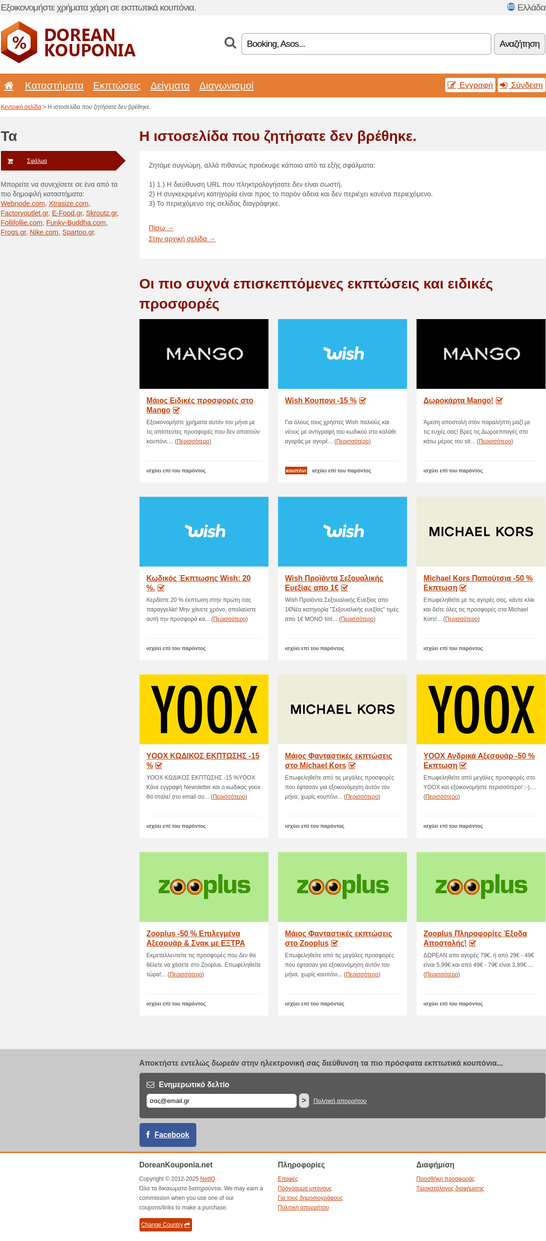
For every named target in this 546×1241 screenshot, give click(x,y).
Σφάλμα (24, 161)
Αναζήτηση (520, 44)
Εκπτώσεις (117, 85)
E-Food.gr (67, 213)
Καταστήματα (54, 85)
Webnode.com (23, 203)
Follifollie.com (22, 222)
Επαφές (288, 1179)
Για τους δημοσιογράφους (310, 1198)
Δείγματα (170, 85)
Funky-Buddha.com (76, 222)
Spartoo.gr (78, 232)
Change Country (165, 1224)
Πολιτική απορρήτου (339, 1101)
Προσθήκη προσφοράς (446, 1179)
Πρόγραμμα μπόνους (305, 1188)
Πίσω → (161, 228)
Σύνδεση (521, 85)
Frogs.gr (13, 232)
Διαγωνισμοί (226, 85)
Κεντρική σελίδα (21, 107)
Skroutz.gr (101, 213)
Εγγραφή (470, 85)
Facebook (172, 1135)
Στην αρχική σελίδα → (182, 239)
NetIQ (207, 1179)
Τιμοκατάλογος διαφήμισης (450, 1188)
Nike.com (44, 232)
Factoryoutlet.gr (24, 213)
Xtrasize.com (68, 203)
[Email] (222, 1101)
